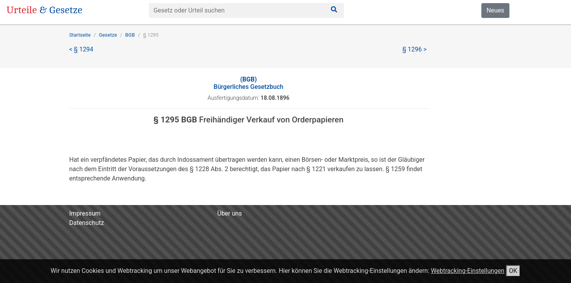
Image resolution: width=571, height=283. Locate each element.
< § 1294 (81, 49)
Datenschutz (86, 222)
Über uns (229, 213)
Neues (495, 10)
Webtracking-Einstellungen (467, 270)
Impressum (85, 213)
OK (513, 270)
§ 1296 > (415, 49)
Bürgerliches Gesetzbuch (248, 83)
